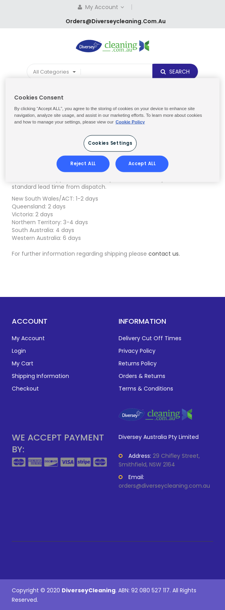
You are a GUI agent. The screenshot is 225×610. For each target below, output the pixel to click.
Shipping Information (40, 376)
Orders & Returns (142, 376)
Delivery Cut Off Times (150, 338)
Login (19, 351)
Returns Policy (138, 363)
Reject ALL (83, 163)
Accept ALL (142, 163)
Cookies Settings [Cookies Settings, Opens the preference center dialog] (110, 143)
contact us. (164, 254)
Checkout (25, 389)
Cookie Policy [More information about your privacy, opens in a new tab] (130, 122)
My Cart (22, 363)
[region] (112, 130)
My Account (105, 7)
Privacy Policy (137, 351)
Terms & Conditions (146, 389)
